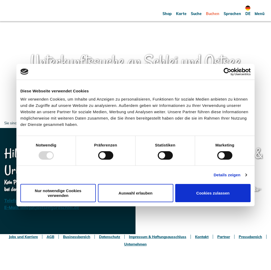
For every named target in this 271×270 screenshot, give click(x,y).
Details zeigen (227, 175)
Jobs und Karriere (23, 237)
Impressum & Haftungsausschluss (157, 237)
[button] (167, 10)
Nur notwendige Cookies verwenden (58, 192)
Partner (223, 237)
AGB (50, 237)
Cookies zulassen (213, 193)
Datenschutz (109, 237)
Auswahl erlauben (135, 193)
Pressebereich (250, 237)
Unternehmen (135, 244)
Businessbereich (76, 237)
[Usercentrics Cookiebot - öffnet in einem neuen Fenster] (227, 71)
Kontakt (202, 237)
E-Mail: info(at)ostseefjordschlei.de (41, 207)
